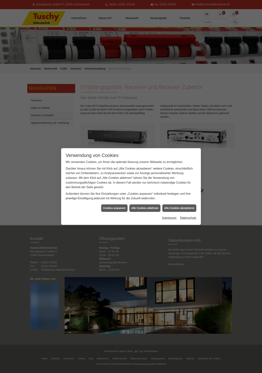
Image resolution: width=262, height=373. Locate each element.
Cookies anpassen (114, 196)
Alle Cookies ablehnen (144, 196)
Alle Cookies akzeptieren (179, 196)
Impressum (169, 205)
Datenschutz (188, 205)
